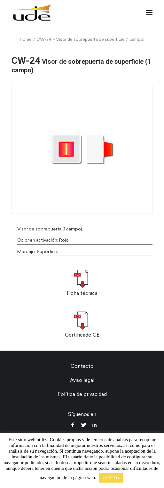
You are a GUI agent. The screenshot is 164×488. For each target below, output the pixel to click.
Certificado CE (82, 335)
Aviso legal (82, 380)
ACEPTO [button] (111, 477)
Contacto (82, 366)
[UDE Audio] (32, 12)
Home (26, 39)
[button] (149, 12)
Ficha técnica (82, 293)
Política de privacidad (82, 394)
